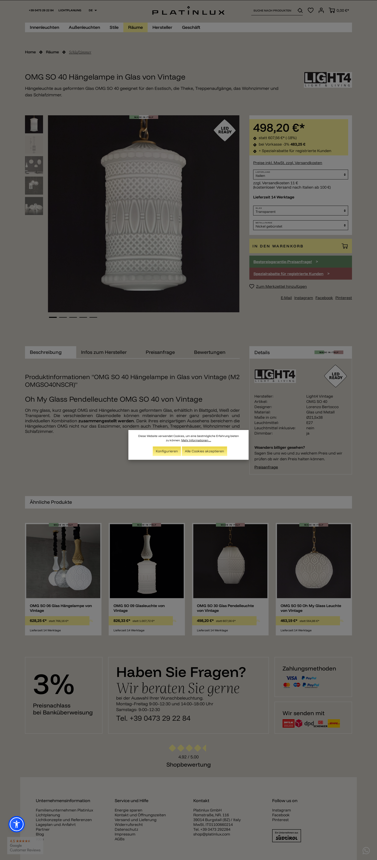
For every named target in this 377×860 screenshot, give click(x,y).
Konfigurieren (167, 451)
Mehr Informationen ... (196, 440)
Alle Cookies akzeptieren (204, 451)
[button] (17, 824)
